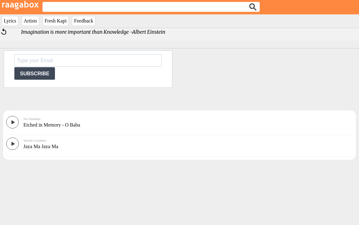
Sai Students (32, 119)
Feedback (83, 20)
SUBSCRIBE (34, 73)
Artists (30, 20)
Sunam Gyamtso (34, 140)
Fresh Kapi (56, 20)
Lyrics (10, 20)
